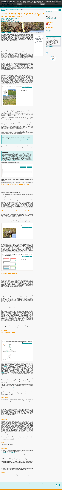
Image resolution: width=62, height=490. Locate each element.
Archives (7, 9)
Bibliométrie (38, 32)
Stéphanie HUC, (4, 18)
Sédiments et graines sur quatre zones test (39, 39)
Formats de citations (49, 46)
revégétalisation (48, 31)
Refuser (19, 4)
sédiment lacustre (55, 30)
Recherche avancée (49, 11)
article (6, 32)
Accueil (3, 9)
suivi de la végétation (49, 30)
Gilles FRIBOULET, (11, 18)
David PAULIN (17, 18)
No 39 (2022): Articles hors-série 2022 (14, 9)
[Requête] (52, 10)
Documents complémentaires (26, 32)
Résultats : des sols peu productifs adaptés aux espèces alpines (38, 42)
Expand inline (25, 87)
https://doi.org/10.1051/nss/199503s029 (9, 452)
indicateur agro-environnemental (50, 28)
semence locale (52, 29)
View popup (29, 167)
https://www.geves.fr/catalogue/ (24, 139)
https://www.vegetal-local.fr (11, 160)
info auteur (15, 32)
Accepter (42, 4)
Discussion (38, 45)
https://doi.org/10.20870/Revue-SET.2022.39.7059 (11, 21)
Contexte (38, 36)
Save (30, 87)
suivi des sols (57, 29)
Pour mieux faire (38, 47)
